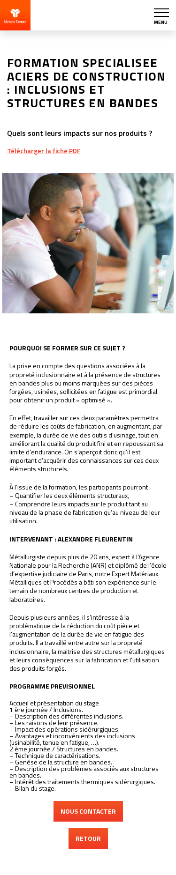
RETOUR (88, 838)
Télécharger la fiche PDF (43, 151)
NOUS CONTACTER (88, 811)
